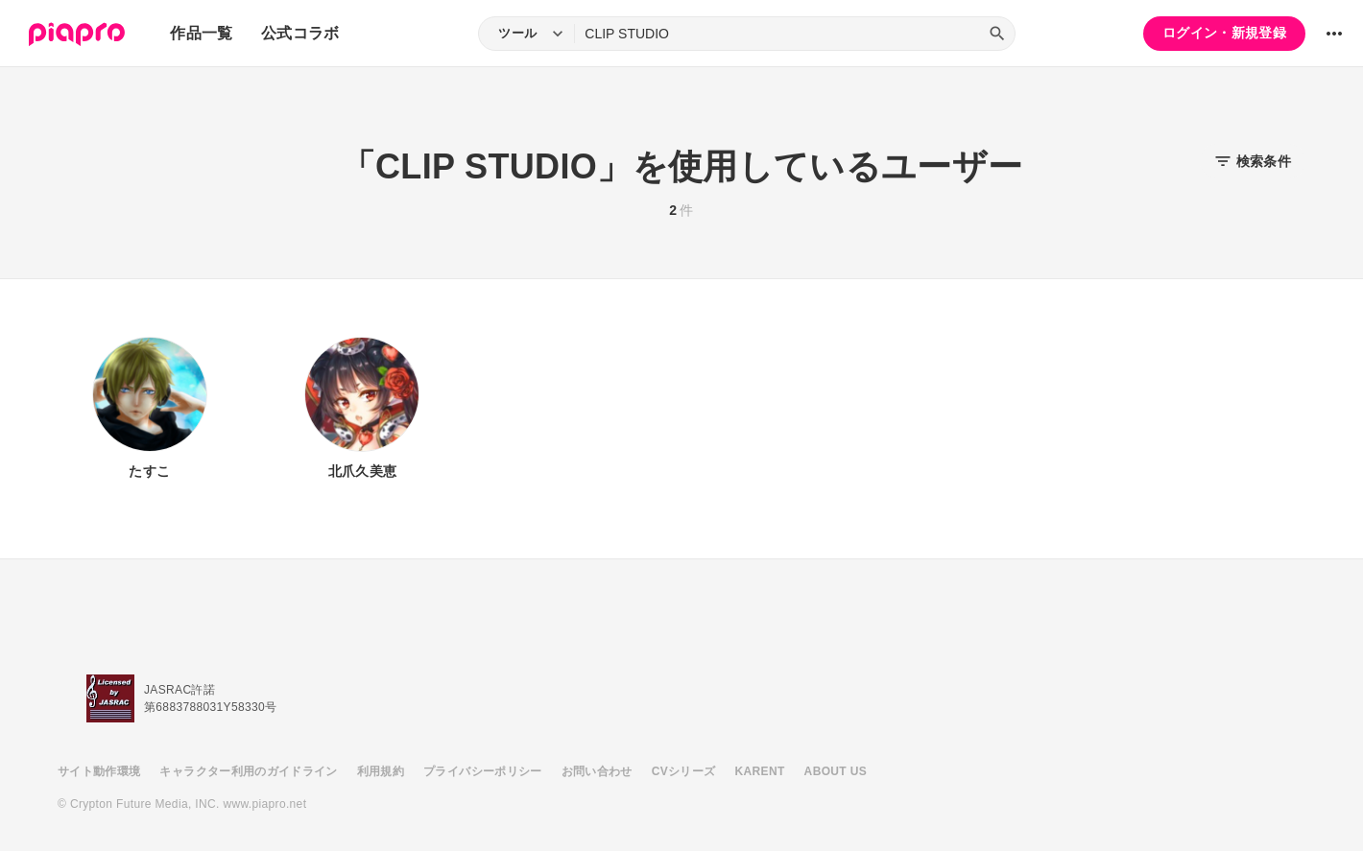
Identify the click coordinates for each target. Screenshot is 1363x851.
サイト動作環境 (99, 771)
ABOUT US (835, 771)
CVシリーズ (684, 771)
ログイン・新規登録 (1224, 32)
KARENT (760, 771)
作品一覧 (201, 33)
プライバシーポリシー (482, 771)
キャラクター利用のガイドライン (248, 771)
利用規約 (380, 771)
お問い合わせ (597, 771)
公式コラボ (300, 33)
